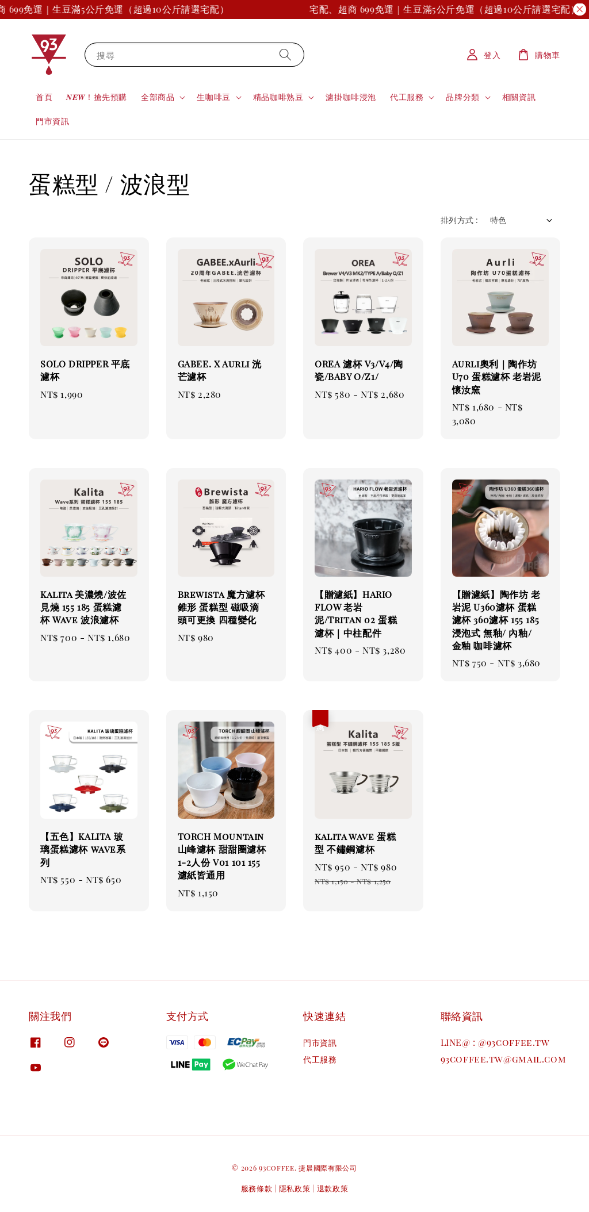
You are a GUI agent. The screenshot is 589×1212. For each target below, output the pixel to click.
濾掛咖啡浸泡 (351, 96)
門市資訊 (52, 121)
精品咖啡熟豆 (278, 97)
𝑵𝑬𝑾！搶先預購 (96, 96)
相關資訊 (519, 96)
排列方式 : (459, 219)
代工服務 (406, 97)
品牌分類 (462, 97)
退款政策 (333, 1188)
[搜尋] (285, 54)
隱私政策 (295, 1188)
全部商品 (157, 97)
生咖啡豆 (213, 97)
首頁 (44, 96)
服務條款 (257, 1188)
